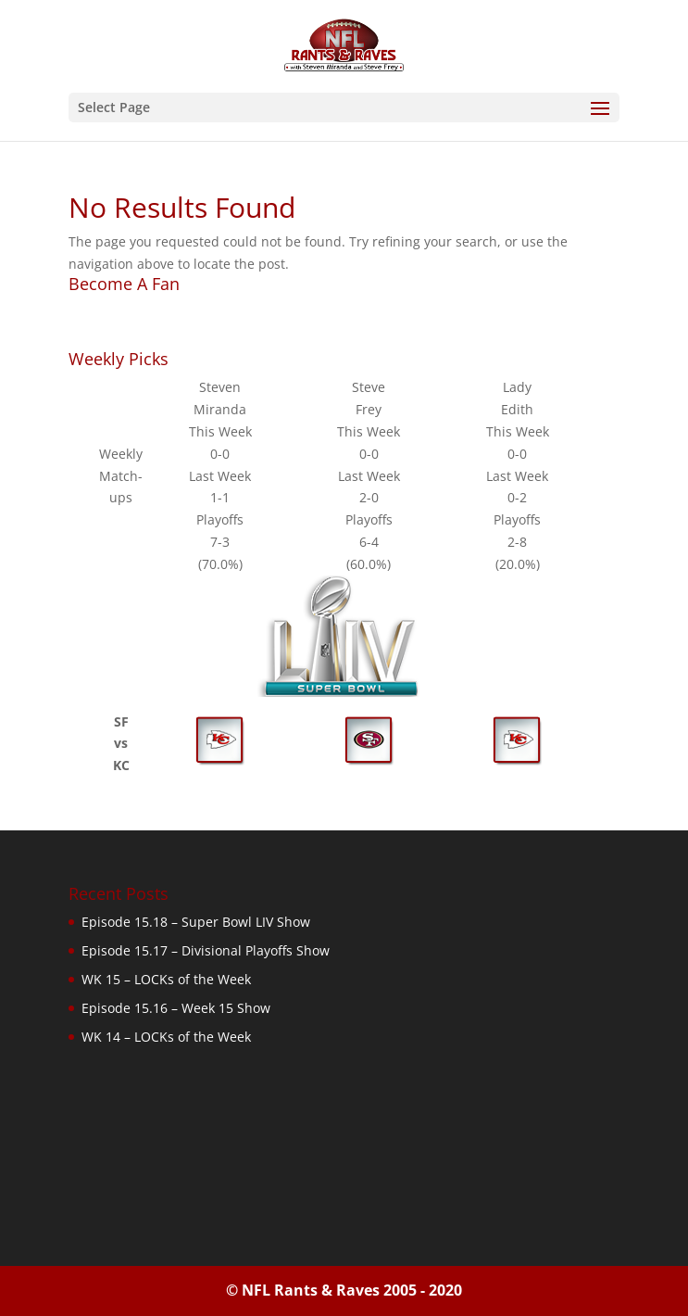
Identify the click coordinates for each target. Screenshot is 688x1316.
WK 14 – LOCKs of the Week (166, 1036)
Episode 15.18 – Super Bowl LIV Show (195, 921)
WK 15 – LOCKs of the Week (166, 979)
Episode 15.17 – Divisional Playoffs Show (205, 950)
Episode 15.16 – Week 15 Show (175, 1008)
